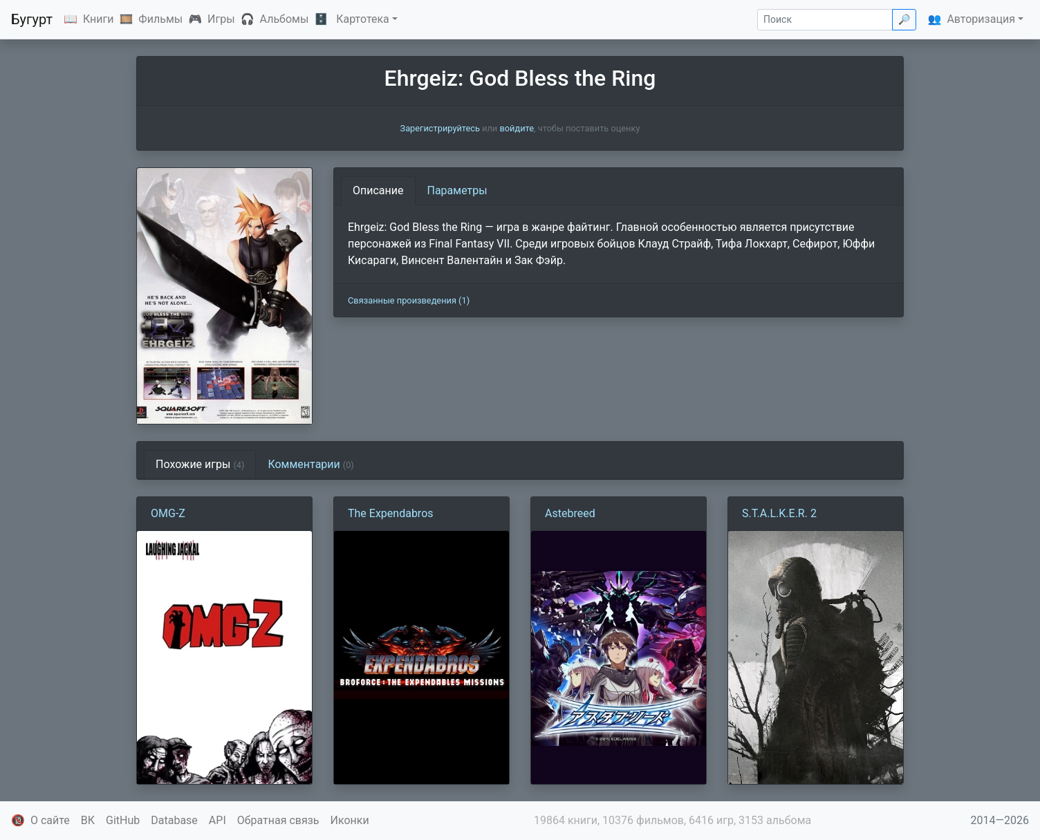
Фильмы (160, 19)
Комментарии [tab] (310, 464)
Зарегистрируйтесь (440, 128)
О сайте (50, 820)
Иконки (350, 820)
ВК (88, 820)
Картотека (362, 19)
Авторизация (981, 19)
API (217, 820)
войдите (516, 128)
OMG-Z (168, 513)
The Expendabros (391, 513)
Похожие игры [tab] (200, 464)
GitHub (123, 820)
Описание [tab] (378, 190)
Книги (98, 19)
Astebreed (570, 513)
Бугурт (32, 19)
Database (174, 820)
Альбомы (284, 19)
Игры (221, 19)
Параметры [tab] (457, 190)
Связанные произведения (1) (409, 300)
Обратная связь (278, 820)
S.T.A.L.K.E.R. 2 (779, 513)
